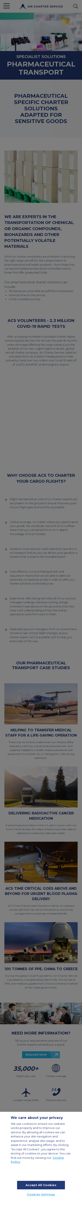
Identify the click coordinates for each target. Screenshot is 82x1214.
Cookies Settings (41, 1194)
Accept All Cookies (41, 1185)
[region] (41, 1163)
